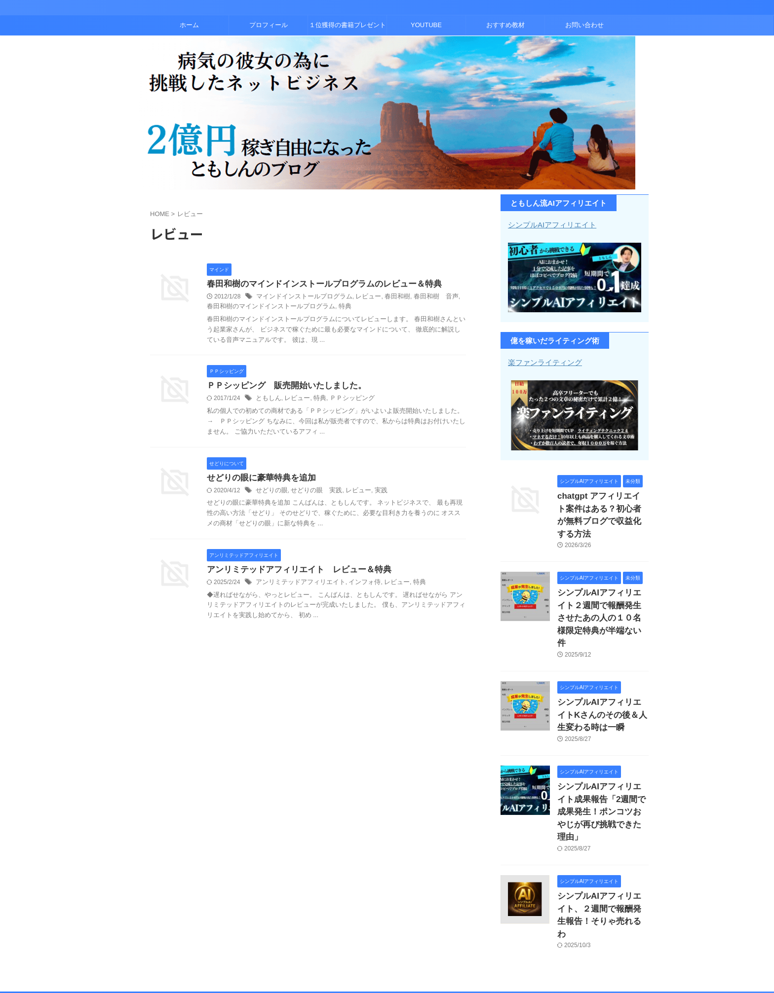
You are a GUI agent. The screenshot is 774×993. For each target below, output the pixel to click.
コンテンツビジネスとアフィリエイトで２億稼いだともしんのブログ (387, 951)
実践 (372, 492)
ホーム (189, 25)
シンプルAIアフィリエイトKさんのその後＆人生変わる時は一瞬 (602, 676)
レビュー (360, 297)
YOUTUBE (426, 25)
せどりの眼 (270, 492)
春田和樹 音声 (423, 297)
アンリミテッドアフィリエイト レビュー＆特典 (294, 572)
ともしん (267, 400)
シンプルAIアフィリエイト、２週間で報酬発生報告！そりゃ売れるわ (602, 847)
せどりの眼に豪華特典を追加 (258, 479)
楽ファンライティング (542, 362)
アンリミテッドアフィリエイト (297, 585)
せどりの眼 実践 (312, 492)
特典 (317, 307)
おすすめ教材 (505, 25)
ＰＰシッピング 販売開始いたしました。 (282, 387)
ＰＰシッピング (345, 400)
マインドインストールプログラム (300, 297)
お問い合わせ (584, 25)
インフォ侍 (356, 585)
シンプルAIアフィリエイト (549, 224)
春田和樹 (387, 297)
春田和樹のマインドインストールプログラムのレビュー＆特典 (317, 284)
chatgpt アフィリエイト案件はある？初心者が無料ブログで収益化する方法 (602, 505)
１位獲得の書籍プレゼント (347, 25)
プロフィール (268, 25)
